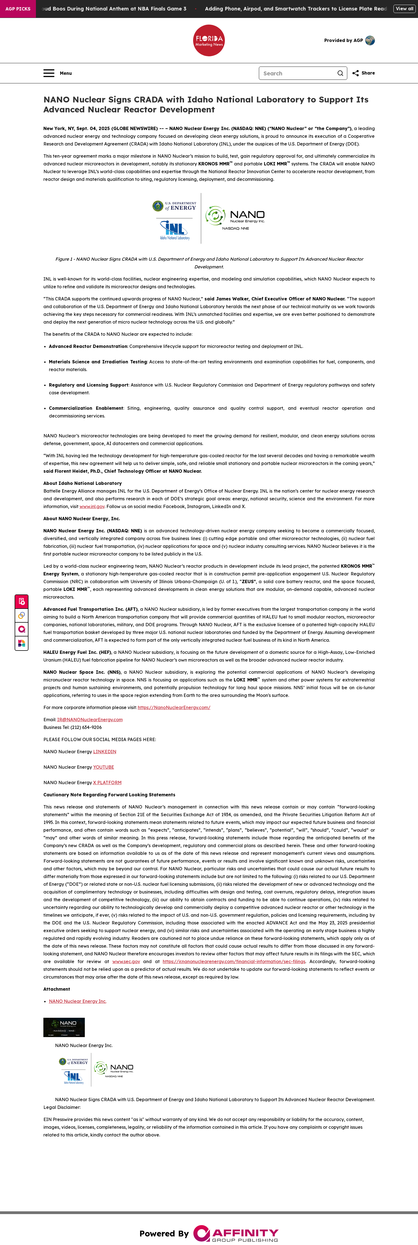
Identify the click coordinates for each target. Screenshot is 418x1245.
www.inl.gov (92, 506)
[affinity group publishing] (21, 629)
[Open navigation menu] (57, 73)
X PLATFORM (107, 782)
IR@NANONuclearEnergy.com (90, 719)
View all (404, 8)
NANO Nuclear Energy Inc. (77, 1001)
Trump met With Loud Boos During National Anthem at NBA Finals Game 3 (99, 9)
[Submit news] (21, 602)
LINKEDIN (104, 751)
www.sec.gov (126, 961)
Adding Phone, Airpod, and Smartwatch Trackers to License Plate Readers (308, 9)
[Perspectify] (21, 616)
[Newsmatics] (21, 643)
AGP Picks (18, 9)
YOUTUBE (103, 767)
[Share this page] (363, 73)
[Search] (296, 73)
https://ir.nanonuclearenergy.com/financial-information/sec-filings (234, 961)
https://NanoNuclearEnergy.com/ (174, 707)
